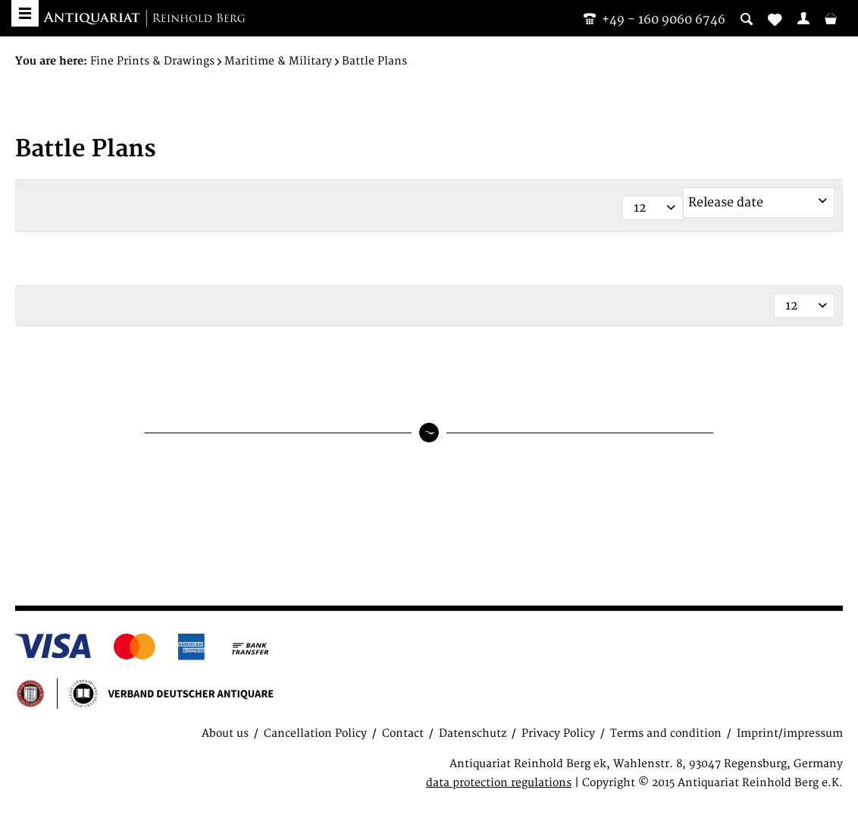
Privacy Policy (558, 733)
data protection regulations (498, 782)
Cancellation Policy (315, 733)
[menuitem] (803, 18)
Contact (403, 733)
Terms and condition (666, 733)
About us (225, 733)
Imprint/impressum (790, 733)
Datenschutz (472, 733)
